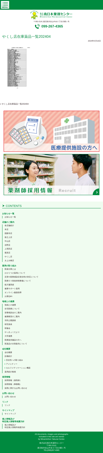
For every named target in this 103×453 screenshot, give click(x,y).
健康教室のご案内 (12, 316)
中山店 (7, 241)
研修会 (7, 328)
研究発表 (8, 324)
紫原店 (7, 253)
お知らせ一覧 (10, 217)
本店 (6, 229)
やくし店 (8, 257)
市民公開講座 (10, 320)
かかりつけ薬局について (15, 273)
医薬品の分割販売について (16, 344)
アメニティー (11, 364)
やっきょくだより (12, 332)
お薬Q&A (8, 296)
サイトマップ (10, 414)
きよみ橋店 (9, 260)
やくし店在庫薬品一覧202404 (14, 104)
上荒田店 (8, 249)
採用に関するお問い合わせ (16, 388)
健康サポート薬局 (12, 288)
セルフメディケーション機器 (18, 368)
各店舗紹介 (9, 225)
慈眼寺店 (8, 233)
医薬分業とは (10, 269)
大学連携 (8, 336)
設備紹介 (8, 356)
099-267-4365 (52, 26)
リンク (7, 405)
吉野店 (7, 245)
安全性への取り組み (14, 360)
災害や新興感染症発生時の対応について (21, 277)
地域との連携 (10, 305)
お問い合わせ (10, 397)
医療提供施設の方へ (13, 340)
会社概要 (8, 352)
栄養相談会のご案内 (13, 313)
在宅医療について (12, 309)
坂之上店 (8, 237)
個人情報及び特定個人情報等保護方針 (15, 426)
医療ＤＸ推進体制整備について (18, 281)
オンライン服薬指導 (13, 292)
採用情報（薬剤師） (13, 380)
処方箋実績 (9, 285)
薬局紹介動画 (10, 372)
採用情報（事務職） (13, 384)
